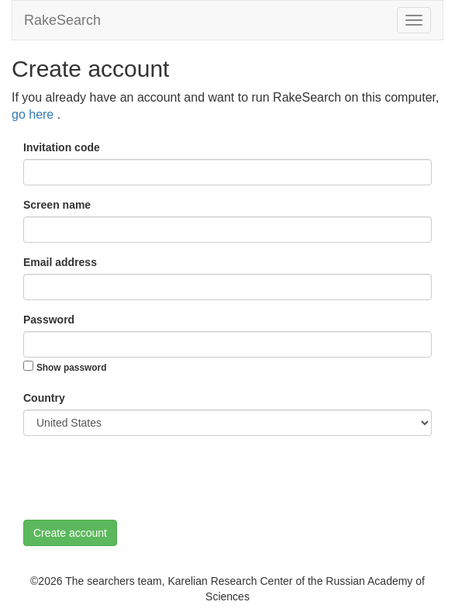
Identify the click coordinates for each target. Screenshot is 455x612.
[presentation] (141, 478)
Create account (70, 533)
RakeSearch (62, 20)
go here (34, 114)
